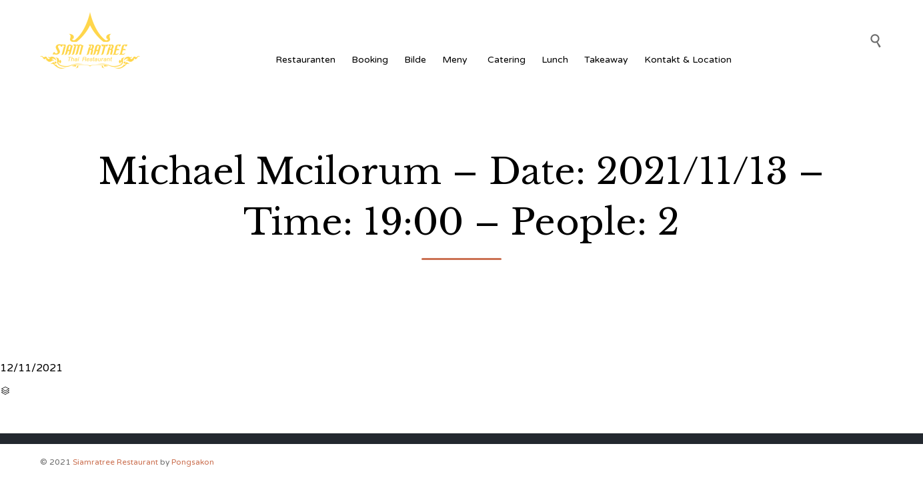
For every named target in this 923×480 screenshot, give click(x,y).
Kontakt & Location (688, 59)
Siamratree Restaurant (115, 462)
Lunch (555, 59)
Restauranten (305, 59)
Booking (369, 59)
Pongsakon (192, 462)
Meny (457, 59)
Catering (507, 59)
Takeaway (606, 59)
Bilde (415, 59)
